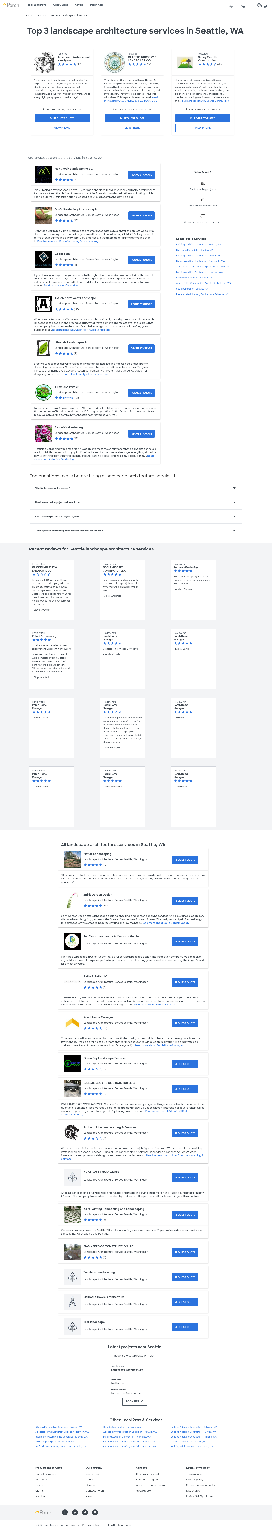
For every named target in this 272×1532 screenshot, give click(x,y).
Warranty (41, 1479)
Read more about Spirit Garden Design (165, 922)
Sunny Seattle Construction (207, 58)
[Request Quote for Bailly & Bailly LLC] (185, 982)
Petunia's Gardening (69, 427)
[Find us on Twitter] (85, 1512)
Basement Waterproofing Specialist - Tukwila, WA (61, 1436)
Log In (263, 5)
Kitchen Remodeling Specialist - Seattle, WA (58, 1427)
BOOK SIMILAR (134, 1401)
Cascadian (62, 254)
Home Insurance (45, 1474)
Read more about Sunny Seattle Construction (205, 101)
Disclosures (193, 1490)
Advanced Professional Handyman (74, 58)
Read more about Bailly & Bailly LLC (154, 1004)
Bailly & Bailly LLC (95, 976)
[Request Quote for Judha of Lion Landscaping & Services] (185, 1133)
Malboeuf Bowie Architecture (103, 1297)
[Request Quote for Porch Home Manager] (185, 1023)
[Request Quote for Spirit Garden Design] (185, 901)
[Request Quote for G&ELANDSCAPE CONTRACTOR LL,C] (185, 1089)
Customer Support (147, 1474)
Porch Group (93, 1474)
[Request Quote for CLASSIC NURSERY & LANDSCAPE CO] (132, 118)
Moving (39, 1485)
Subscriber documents (200, 1485)
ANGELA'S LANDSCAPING (101, 1172)
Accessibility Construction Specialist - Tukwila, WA (130, 1432)
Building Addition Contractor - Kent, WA (192, 1446)
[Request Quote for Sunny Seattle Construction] (202, 118)
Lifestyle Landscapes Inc (72, 342)
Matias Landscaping (97, 854)
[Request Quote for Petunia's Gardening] (141, 434)
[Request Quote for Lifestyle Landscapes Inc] (141, 348)
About (89, 1479)
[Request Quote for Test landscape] (185, 1327)
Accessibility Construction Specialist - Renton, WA (62, 1432)
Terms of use (194, 1474)
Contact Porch (95, 1490)
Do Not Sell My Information (202, 1496)
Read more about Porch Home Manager (158, 1045)
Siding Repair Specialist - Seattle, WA (54, 1441)
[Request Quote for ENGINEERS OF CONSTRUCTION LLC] (185, 1252)
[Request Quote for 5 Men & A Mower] (141, 393)
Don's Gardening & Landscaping (77, 209)
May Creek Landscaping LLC (74, 168)
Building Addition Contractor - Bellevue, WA (194, 1427)
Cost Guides (60, 4)
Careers (90, 1485)
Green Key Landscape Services (104, 1058)
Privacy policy (194, 1479)
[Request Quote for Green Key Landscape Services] (185, 1064)
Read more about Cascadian (61, 285)
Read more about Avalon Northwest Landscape (81, 329)
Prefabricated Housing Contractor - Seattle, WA (60, 1446)
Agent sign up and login (150, 1485)
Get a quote (143, 1490)
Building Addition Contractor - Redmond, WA (127, 1436)
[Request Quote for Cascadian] (141, 260)
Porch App (96, 4)
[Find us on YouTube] (95, 1512)
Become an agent (147, 1479)
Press (89, 1496)
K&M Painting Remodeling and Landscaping (113, 1209)
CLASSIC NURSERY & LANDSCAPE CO (142, 58)
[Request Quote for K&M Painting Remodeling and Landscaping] (185, 1215)
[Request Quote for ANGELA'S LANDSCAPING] (185, 1177)
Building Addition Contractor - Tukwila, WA (193, 1432)
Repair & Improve (36, 4)
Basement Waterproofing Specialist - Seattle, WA (129, 1441)
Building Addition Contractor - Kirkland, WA (194, 1436)
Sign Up (245, 6)
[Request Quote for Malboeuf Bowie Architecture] (185, 1302)
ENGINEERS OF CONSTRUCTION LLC (108, 1246)
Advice (79, 4)
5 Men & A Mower (67, 386)
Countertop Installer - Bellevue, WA (122, 1427)
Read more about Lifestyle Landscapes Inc (82, 374)
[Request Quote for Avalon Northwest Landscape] (141, 304)
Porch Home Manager (98, 1017)
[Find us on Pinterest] (75, 1512)
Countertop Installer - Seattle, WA (189, 1441)
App (231, 6)
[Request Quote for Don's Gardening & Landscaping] (141, 215)
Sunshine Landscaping (99, 1272)
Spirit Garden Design (97, 895)
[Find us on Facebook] (65, 1512)
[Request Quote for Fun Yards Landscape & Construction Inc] (185, 941)
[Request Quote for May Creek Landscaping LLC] (141, 175)
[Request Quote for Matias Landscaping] (185, 860)
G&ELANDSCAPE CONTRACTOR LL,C (109, 1083)
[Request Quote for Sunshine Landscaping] (185, 1277)
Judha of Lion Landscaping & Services (110, 1127)
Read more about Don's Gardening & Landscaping (68, 241)
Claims (39, 1490)
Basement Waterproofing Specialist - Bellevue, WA (130, 1446)
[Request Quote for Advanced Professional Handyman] (62, 118)
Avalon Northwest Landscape (75, 298)
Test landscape (94, 1322)
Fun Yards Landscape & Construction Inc (112, 936)
